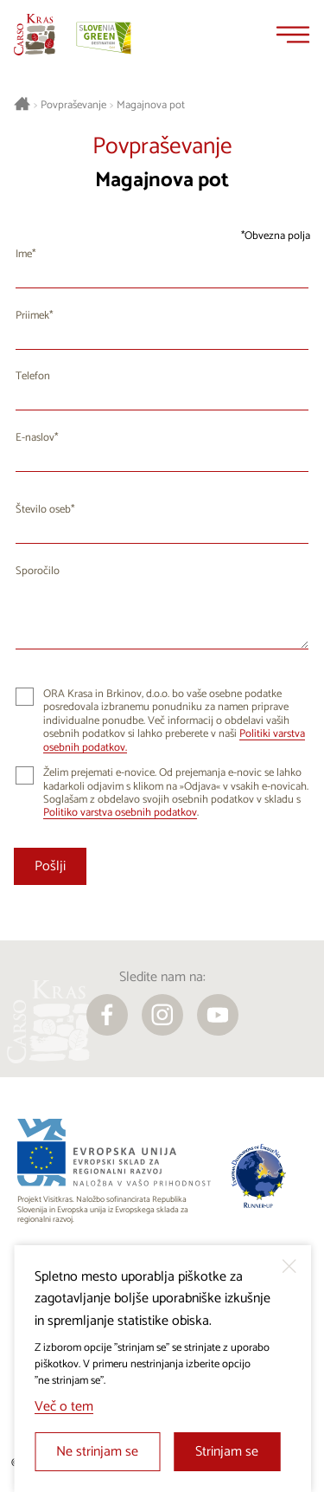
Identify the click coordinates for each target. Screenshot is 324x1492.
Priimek (32, 316)
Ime (24, 254)
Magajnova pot (151, 106)
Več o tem (64, 1406)
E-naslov (35, 438)
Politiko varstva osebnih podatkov (120, 813)
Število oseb (43, 510)
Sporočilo (38, 571)
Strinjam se (226, 1451)
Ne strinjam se (97, 1451)
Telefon (33, 376)
